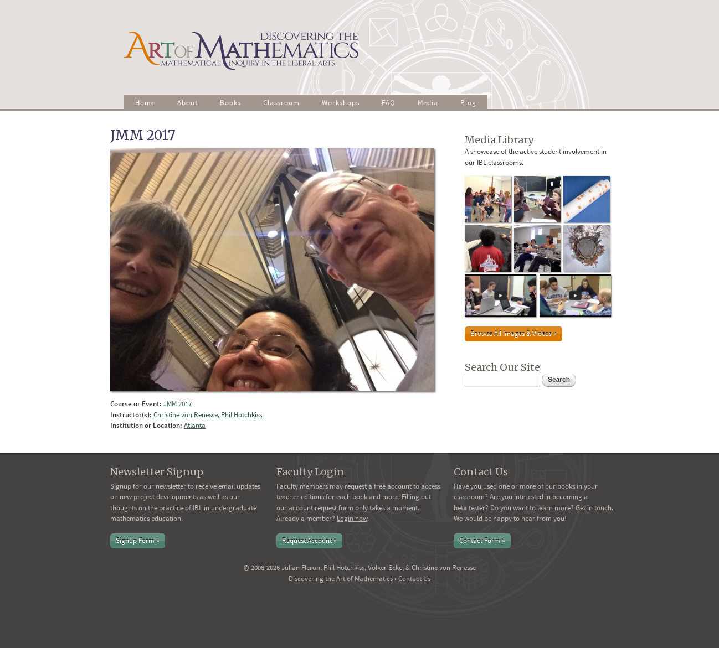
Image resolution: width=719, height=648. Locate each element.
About (187, 102)
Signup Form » (138, 540)
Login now (352, 518)
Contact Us (414, 578)
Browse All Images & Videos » (513, 333)
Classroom (281, 102)
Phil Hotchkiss (241, 414)
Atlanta (195, 425)
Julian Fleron (300, 567)
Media (428, 102)
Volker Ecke (385, 567)
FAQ (389, 102)
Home (145, 102)
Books (230, 102)
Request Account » (309, 540)
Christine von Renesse (185, 414)
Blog (468, 102)
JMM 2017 (177, 403)
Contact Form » (482, 540)
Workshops (341, 102)
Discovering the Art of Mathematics (341, 578)
